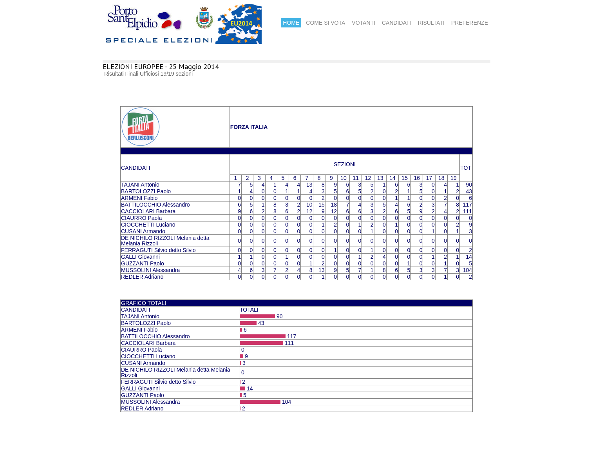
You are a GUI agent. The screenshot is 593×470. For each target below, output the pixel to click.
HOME (291, 23)
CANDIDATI (396, 23)
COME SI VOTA (325, 23)
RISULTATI (431, 23)
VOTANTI (363, 23)
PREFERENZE (469, 23)
